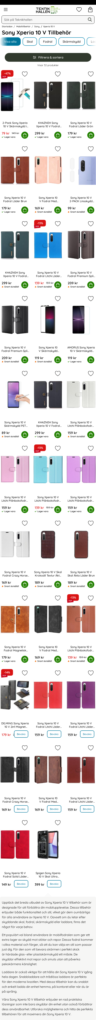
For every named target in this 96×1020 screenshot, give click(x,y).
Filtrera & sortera (48, 57)
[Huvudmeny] (5, 9)
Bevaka (21, 734)
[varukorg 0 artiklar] (90, 9)
